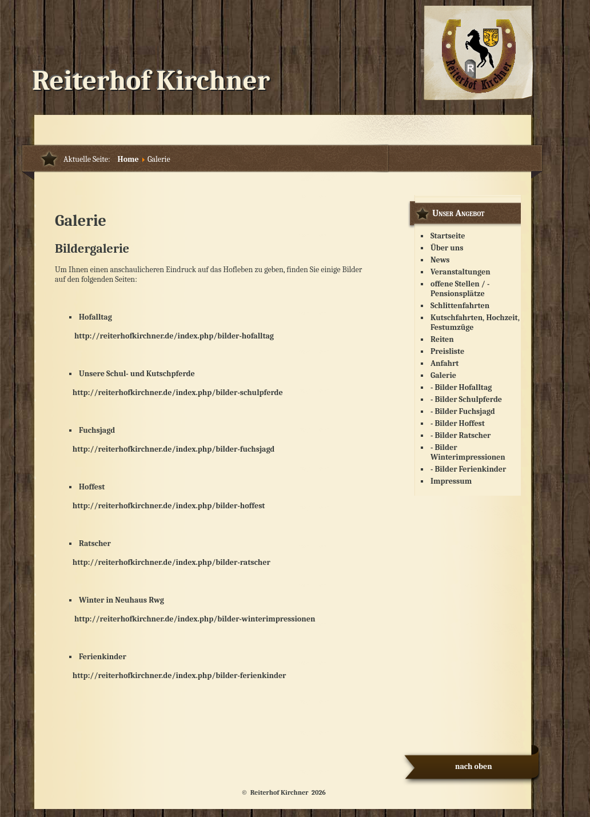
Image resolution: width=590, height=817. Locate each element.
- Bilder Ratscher (460, 435)
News (440, 260)
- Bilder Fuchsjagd (462, 411)
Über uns (447, 248)
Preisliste (447, 351)
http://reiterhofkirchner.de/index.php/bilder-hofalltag (164, 336)
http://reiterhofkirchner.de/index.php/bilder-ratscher (171, 562)
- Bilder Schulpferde (466, 399)
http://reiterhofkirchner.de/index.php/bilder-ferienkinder (179, 675)
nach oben (473, 766)
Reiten (442, 339)
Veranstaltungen (460, 272)
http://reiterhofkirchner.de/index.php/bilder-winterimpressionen (194, 619)
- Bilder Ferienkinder (468, 469)
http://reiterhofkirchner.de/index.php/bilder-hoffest (169, 506)
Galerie (443, 375)
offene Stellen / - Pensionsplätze (459, 288)
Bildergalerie (92, 248)
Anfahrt (444, 363)
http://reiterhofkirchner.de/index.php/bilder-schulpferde (169, 392)
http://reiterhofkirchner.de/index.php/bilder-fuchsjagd (174, 449)
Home (128, 159)
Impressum (451, 481)
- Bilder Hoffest (457, 423)
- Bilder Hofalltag (461, 387)
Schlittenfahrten (459, 305)
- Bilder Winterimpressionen (467, 452)
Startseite (447, 236)
